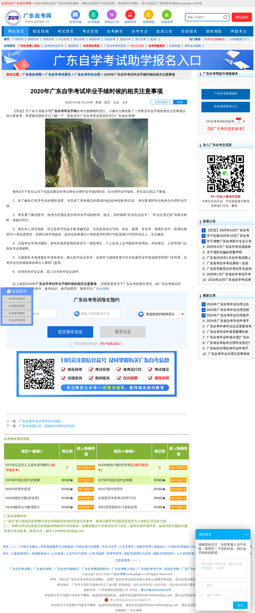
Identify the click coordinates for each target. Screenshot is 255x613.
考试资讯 (65, 31)
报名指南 (41, 31)
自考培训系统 (91, 45)
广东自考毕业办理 (87, 74)
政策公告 (164, 31)
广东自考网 (101, 288)
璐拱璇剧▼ (86, 480)
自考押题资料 (156, 45)
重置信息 (123, 331)
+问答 (179, 102)
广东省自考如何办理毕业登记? (226, 343)
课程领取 (214, 31)
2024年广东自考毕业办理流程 (225, 310)
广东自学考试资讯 (58, 74)
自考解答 (115, 31)
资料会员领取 (192, 45)
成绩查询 (73, 45)
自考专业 (140, 31)
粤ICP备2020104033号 (156, 590)
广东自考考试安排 (115, 45)
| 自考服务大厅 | (239, 39)
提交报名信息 (70, 331)
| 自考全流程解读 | (214, 39)
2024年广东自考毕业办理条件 (225, 315)
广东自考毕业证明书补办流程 (40, 421)
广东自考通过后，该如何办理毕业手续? (47, 426)
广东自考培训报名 (226, 93)
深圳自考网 (171, 569)
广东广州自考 (190, 569)
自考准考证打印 (53, 45)
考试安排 (90, 31)
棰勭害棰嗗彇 (178, 467)
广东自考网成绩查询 (95, 569)
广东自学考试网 (19, 569)
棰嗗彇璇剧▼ (86, 467)
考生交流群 (137, 45)
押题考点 (239, 31)
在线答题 (174, 45)
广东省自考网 (31, 74)
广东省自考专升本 (150, 569)
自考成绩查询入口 (226, 106)
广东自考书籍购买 (67, 569)
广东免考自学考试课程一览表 (225, 263)
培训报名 (189, 31)
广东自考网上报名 (29, 45)
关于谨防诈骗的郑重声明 (222, 252)
